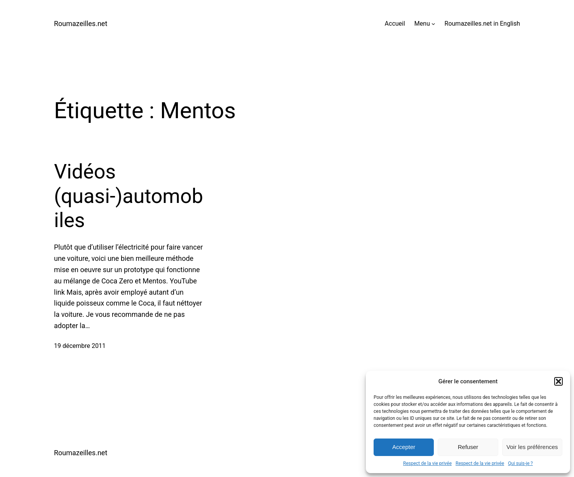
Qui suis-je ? (520, 463)
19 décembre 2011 (80, 345)
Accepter (403, 447)
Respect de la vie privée (427, 463)
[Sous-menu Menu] (433, 24)
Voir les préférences (532, 447)
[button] (558, 381)
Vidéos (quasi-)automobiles (128, 196)
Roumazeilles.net (80, 23)
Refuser (468, 447)
